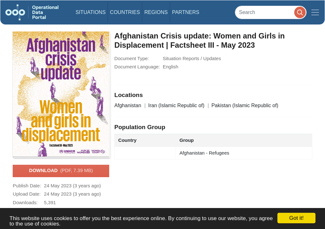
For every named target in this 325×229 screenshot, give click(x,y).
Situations (91, 12)
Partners (185, 12)
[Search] (271, 12)
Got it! (296, 218)
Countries (125, 12)
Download (61, 171)
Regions (156, 12)
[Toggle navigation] (315, 12)
